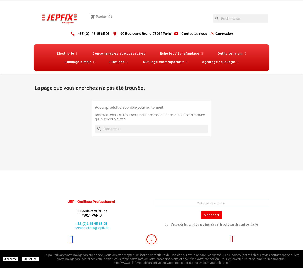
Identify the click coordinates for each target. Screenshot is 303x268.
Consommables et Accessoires (118, 53)
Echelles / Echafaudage (181, 53)
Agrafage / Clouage (220, 62)
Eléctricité (67, 53)
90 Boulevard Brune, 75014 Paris (145, 33)
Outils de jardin (232, 53)
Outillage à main (79, 62)
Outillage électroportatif (165, 62)
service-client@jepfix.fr (91, 228)
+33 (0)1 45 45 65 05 (94, 33)
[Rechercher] (240, 18)
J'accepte (10, 259)
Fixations (118, 62)
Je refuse (30, 259)
